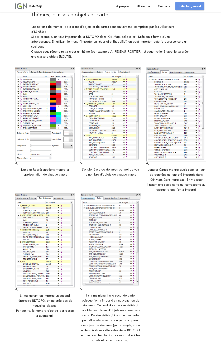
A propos (122, 6)
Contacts (164, 6)
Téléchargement (190, 6)
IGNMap (35, 6)
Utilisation (143, 6)
